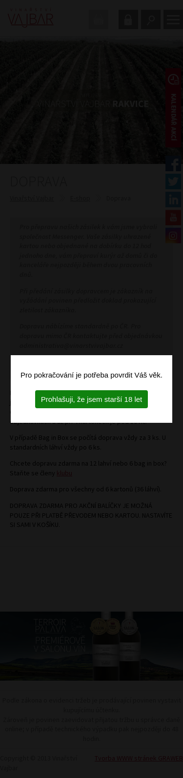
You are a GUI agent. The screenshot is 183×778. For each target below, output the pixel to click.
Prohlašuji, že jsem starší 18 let (91, 399)
